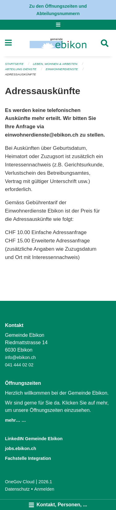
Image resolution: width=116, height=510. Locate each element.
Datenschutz (17, 489)
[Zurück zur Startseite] (58, 43)
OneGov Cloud (19, 481)
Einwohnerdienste (62, 69)
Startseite (14, 64)
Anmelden (44, 489)
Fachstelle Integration (28, 458)
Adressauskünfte (20, 74)
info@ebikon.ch (20, 357)
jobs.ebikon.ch (20, 448)
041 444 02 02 (19, 364)
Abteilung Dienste (21, 69)
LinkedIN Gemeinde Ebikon (33, 438)
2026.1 (45, 481)
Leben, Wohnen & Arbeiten (55, 64)
